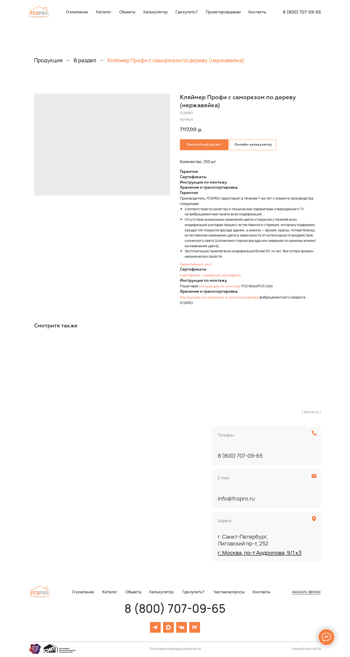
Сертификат (190, 275)
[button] (223, 12)
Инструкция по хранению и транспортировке (219, 297)
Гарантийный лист (196, 264)
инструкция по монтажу (220, 286)
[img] (39, 12)
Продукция (48, 60)
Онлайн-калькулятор (253, 144)
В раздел (85, 60)
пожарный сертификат (221, 275)
